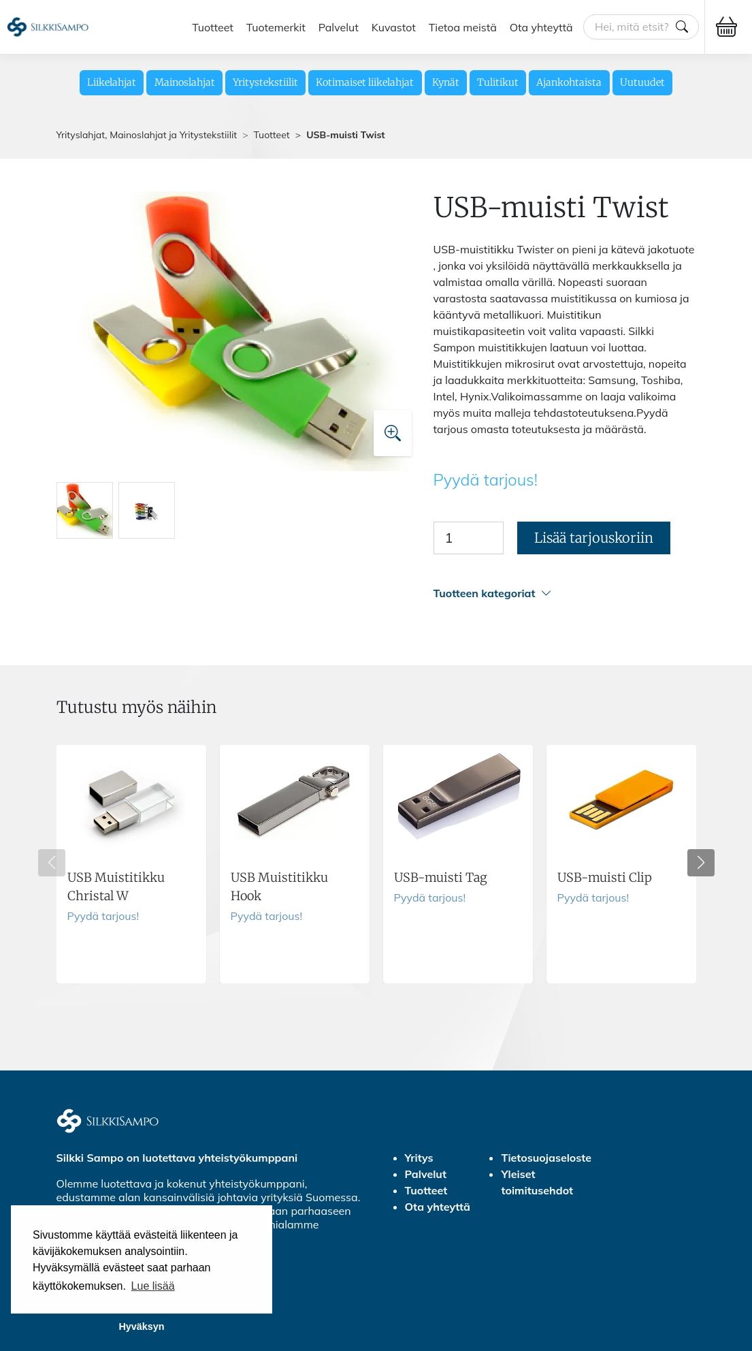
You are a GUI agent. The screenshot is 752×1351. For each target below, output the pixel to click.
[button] (565, 593)
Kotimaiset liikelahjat (365, 82)
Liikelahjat (111, 82)
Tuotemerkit (276, 26)
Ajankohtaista (569, 82)
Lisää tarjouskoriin (593, 537)
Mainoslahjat (184, 82)
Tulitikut (498, 82)
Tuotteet (212, 26)
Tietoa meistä (463, 26)
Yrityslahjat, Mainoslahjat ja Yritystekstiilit (147, 135)
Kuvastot (394, 26)
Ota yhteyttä (541, 26)
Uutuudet (642, 82)
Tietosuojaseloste (546, 1157)
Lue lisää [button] (153, 1286)
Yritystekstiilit (265, 82)
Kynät (445, 82)
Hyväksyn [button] (141, 1326)
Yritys (419, 1157)
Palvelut (338, 26)
